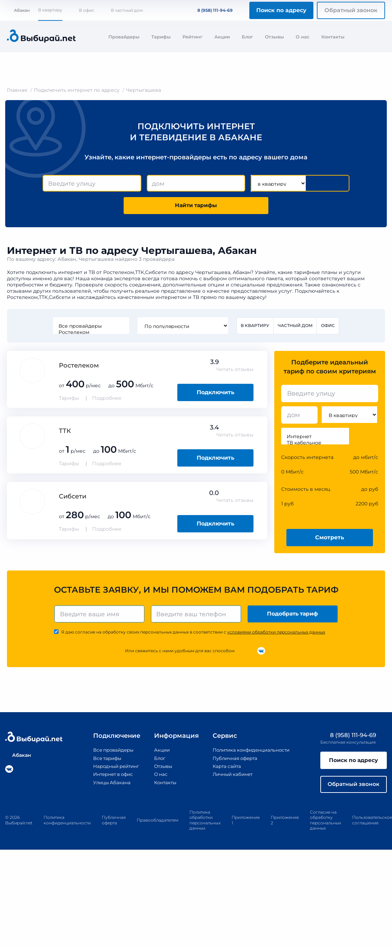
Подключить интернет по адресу (76, 90)
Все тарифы (103, 760)
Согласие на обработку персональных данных (325, 823)
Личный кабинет (232, 776)
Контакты (333, 36)
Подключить (215, 393)
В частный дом (127, 10)
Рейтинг (192, 36)
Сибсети (72, 498)
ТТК (65, 432)
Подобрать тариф (293, 615)
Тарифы (161, 36)
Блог (247, 36)
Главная (17, 90)
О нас (303, 36)
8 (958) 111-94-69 (211, 10)
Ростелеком (90, 333)
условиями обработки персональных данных (276, 633)
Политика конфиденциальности (252, 752)
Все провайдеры (90, 327)
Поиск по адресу (281, 10)
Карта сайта (226, 768)
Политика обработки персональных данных (205, 823)
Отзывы (274, 36)
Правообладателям (157, 822)
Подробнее (107, 399)
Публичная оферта (235, 760)
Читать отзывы (234, 371)
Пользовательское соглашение (372, 822)
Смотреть (329, 538)
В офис (86, 10)
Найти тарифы (196, 206)
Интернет (315, 438)
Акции (222, 36)
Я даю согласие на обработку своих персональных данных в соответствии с (193, 633)
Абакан (18, 10)
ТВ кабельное (315, 444)
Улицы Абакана (108, 784)
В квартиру (50, 9)
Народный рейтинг (113, 768)
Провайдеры (124, 36)
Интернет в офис (110, 776)
